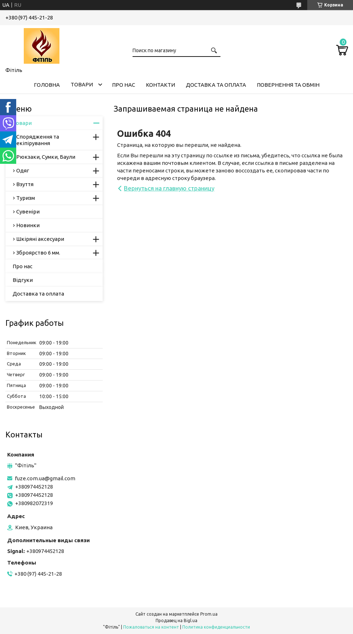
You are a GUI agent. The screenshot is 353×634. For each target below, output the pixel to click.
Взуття (24, 184)
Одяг (22, 170)
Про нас (123, 85)
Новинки (28, 225)
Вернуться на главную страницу (169, 188)
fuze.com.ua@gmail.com (45, 478)
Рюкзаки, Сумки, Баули (45, 157)
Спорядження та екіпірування (37, 140)
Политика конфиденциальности (216, 627)
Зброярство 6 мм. (38, 252)
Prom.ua (209, 614)
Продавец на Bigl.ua (176, 620)
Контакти (160, 85)
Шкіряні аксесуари (40, 239)
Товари (82, 84)
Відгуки (23, 280)
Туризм (25, 198)
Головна (47, 85)
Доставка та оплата (216, 85)
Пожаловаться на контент (151, 627)
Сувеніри (28, 211)
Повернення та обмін (288, 85)
